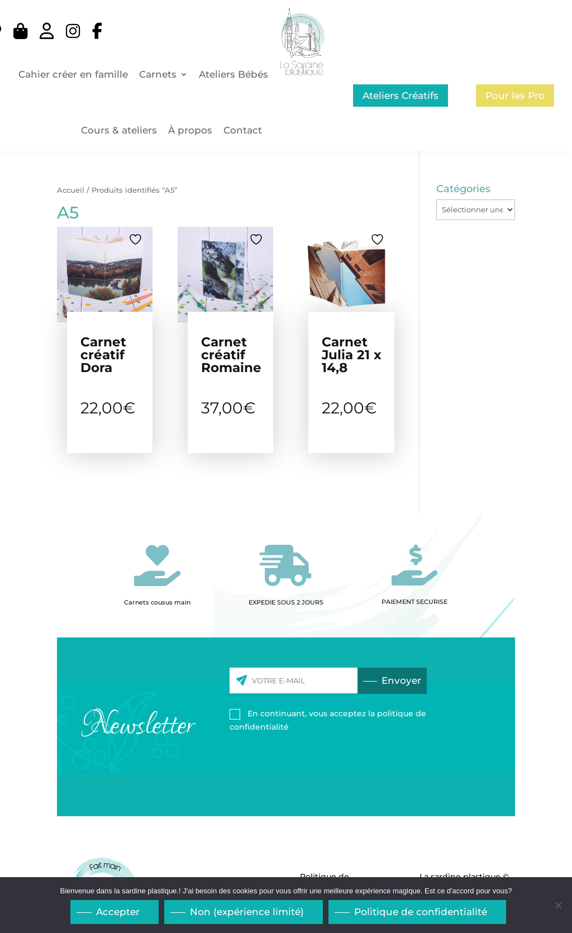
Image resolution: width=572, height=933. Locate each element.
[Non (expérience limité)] (558, 905)
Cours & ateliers (119, 130)
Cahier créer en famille (73, 74)
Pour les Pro (515, 95)
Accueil (70, 190)
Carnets (158, 74)
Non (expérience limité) (247, 912)
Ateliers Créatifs (400, 95)
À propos (190, 130)
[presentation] (353, 764)
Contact (242, 130)
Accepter (118, 912)
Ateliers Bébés (233, 74)
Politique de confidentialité (421, 912)
